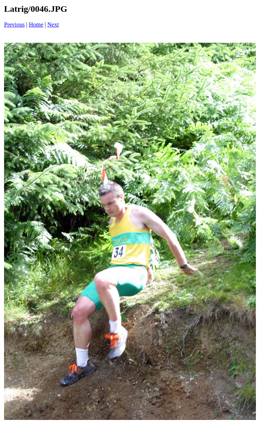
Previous (14, 24)
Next (53, 24)
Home (36, 24)
